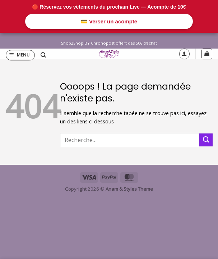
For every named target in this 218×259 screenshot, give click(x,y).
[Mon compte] (184, 54)
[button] (20, 55)
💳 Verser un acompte (109, 21)
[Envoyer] (206, 139)
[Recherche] (43, 55)
